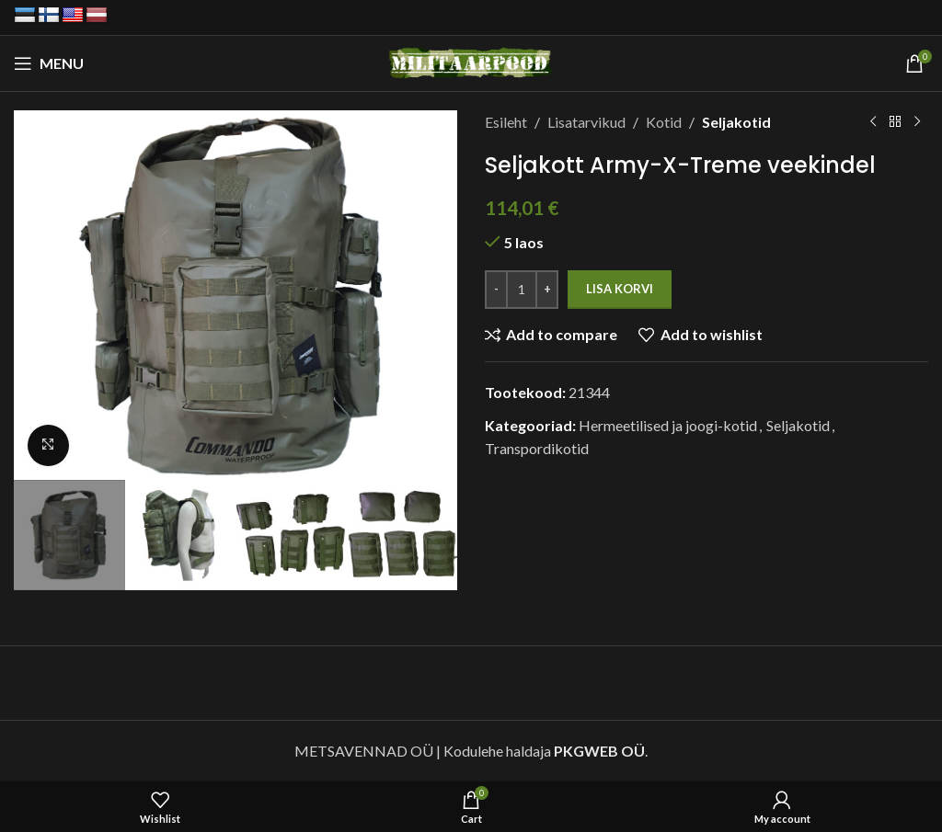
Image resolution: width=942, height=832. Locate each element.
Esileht (506, 122)
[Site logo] (471, 61)
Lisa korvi (619, 288)
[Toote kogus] (521, 289)
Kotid (664, 122)
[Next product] (917, 122)
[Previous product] (873, 122)
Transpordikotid (537, 448)
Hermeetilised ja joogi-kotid (668, 425)
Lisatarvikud (586, 122)
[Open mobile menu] (49, 63)
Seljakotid (736, 122)
